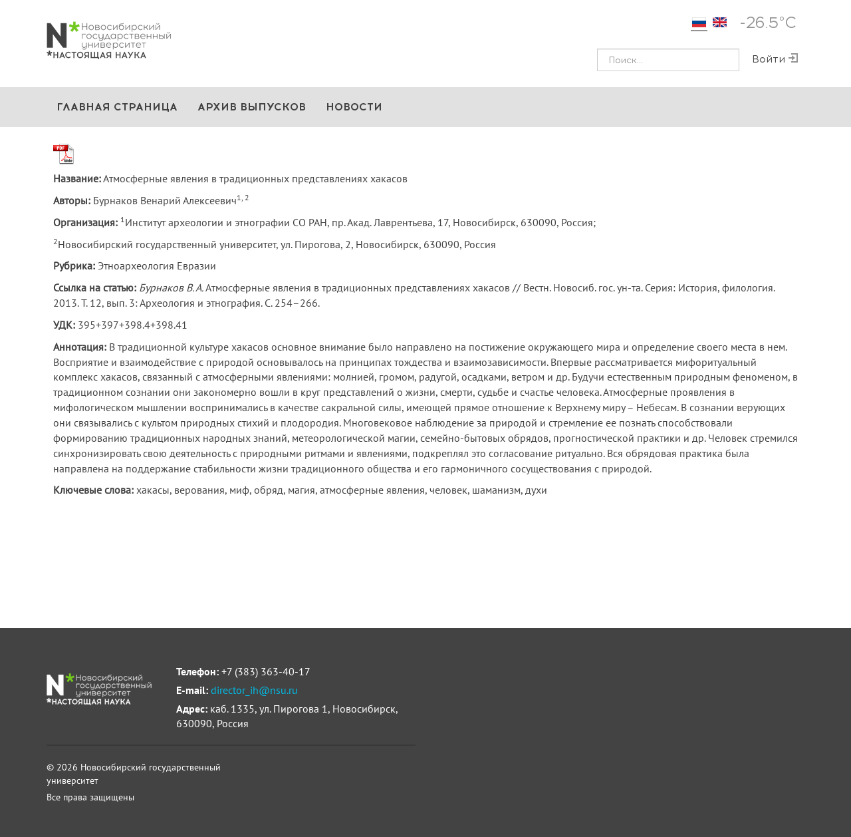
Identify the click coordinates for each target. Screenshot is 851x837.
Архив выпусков (251, 106)
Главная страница (117, 106)
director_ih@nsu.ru (254, 690)
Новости (354, 106)
